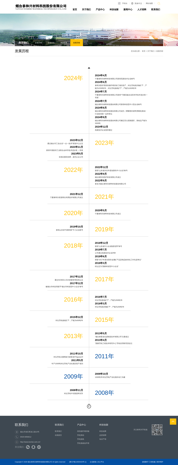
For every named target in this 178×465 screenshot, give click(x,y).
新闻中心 (127, 9)
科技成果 (102, 431)
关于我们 (86, 9)
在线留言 (58, 435)
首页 (75, 9)
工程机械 (152, 462)
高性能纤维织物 (83, 431)
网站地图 (149, 3)
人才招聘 (141, 9)
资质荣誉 (63, 43)
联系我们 (155, 9)
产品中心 (100, 9)
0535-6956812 (25, 437)
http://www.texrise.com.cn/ (30, 442)
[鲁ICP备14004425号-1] (77, 462)
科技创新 (114, 9)
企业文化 (51, 43)
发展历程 (76, 43)
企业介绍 (38, 43)
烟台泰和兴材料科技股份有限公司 (40, 462)
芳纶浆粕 (80, 435)
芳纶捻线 (80, 439)
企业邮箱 (93, 462)
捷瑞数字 (145, 462)
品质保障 (102, 435)
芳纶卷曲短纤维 (83, 443)
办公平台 (101, 462)
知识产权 (102, 439)
